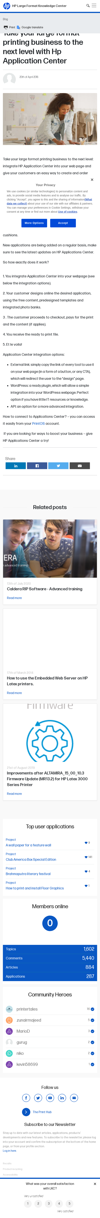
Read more (14, 598)
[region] (50, 204)
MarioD (23, 1031)
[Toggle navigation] (94, 5)
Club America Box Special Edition (31, 860)
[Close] (92, 179)
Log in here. (10, 1150)
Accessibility (10, 1174)
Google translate (30, 27)
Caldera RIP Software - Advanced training (44, 589)
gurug (22, 1042)
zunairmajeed (29, 1020)
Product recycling (12, 1169)
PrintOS (38, 423)
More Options (34, 222)
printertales (27, 1009)
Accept (63, 222)
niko (20, 1053)
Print (9, 27)
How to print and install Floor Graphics (35, 888)
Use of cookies (67, 211)
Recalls (7, 1163)
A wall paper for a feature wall (28, 845)
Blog (5, 19)
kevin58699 (27, 1064)
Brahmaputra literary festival (28, 874)
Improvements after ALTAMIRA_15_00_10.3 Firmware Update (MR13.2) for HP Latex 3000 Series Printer (47, 779)
